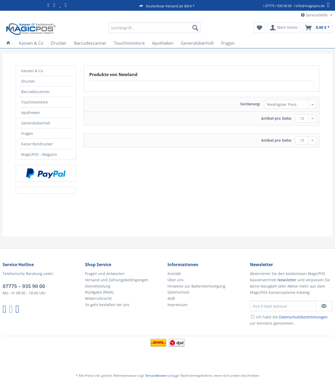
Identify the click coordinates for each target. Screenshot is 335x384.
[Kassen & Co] (31, 43)
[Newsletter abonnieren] (324, 306)
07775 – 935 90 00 (24, 286)
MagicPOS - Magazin (39, 154)
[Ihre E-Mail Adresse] (283, 306)
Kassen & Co (32, 70)
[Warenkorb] (317, 27)
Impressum (177, 304)
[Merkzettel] (259, 27)
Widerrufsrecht (98, 298)
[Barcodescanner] (90, 43)
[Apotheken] (162, 43)
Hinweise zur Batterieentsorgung (196, 286)
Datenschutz (178, 292)
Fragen (27, 133)
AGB (171, 298)
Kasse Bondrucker (37, 143)
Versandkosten (156, 375)
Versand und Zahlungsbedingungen (116, 279)
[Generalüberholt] (197, 43)
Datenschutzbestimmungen (303, 316)
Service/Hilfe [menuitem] (315, 15)
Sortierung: (250, 103)
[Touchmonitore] (129, 43)
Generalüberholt (35, 123)
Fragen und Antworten (105, 273)
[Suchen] (195, 27)
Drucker (28, 81)
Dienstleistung (97, 286)
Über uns (176, 279)
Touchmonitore (34, 102)
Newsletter (287, 279)
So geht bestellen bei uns (107, 304)
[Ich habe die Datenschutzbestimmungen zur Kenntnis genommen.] (252, 316)
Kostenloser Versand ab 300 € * (170, 6)
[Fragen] (227, 43)
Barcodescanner (35, 91)
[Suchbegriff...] (154, 27)
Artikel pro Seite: (276, 118)
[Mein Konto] (283, 27)
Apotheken (30, 112)
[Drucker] (58, 43)
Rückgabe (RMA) (99, 292)
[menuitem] (154, 30)
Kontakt (174, 273)
